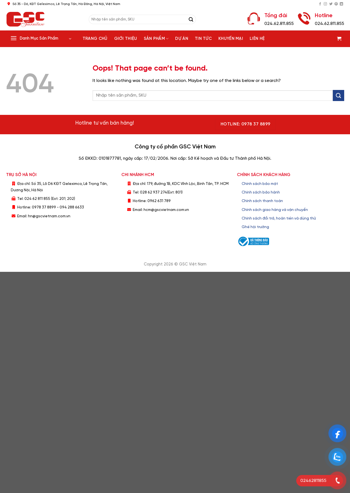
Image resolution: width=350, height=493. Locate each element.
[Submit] (191, 19)
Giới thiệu (125, 39)
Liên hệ (257, 39)
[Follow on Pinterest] (336, 4)
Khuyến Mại (230, 39)
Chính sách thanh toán (262, 201)
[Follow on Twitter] (331, 4)
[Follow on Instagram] (325, 4)
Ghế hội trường (255, 227)
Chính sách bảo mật (260, 184)
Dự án (181, 39)
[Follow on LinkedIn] (341, 4)
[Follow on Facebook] (320, 4)
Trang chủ (95, 39)
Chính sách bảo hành (261, 192)
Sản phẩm (156, 38)
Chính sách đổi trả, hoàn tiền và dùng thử (279, 218)
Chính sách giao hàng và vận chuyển (275, 210)
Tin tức (203, 39)
